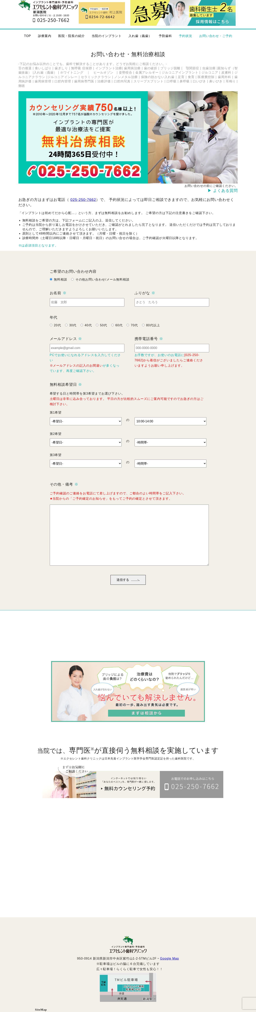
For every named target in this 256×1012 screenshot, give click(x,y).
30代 (72, 333)
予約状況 (185, 36)
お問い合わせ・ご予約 (215, 36)
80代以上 (153, 333)
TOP (27, 36)
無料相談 (60, 287)
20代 (57, 333)
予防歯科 (165, 36)
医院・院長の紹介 (71, 36)
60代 (119, 333)
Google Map (169, 966)
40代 (88, 333)
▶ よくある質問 (223, 190)
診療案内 (44, 36)
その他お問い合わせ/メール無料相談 (102, 287)
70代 (134, 333)
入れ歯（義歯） (140, 36)
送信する (128, 588)
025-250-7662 (83, 200)
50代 (103, 333)
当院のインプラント (107, 36)
